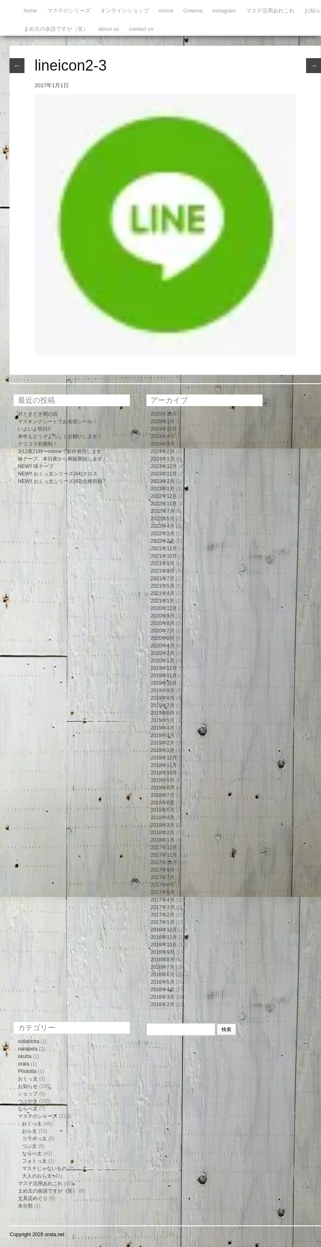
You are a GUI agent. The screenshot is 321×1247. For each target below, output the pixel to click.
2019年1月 (162, 750)
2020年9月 (162, 616)
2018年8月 (162, 788)
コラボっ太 (34, 1139)
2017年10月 (164, 862)
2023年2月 (162, 481)
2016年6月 (162, 975)
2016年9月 (162, 952)
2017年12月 (164, 847)
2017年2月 (162, 915)
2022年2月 (162, 541)
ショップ (28, 1094)
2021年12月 (164, 548)
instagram (224, 10)
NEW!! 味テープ (36, 466)
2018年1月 (162, 840)
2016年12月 (164, 930)
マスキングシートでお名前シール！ (57, 421)
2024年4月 (162, 436)
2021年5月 (162, 586)
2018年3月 (162, 825)
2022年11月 (164, 504)
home (30, 10)
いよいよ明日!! (34, 429)
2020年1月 (162, 661)
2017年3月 (162, 907)
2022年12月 (164, 496)
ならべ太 (28, 1109)
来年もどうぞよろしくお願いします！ (60, 436)
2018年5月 (162, 810)
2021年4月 (162, 593)
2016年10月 (164, 945)
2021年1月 (162, 601)
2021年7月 (162, 578)
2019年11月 (164, 676)
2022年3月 (162, 534)
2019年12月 (164, 668)
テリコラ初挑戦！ (38, 444)
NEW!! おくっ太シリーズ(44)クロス (57, 474)
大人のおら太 (37, 1176)
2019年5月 (162, 720)
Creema (192, 10)
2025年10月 (164, 414)
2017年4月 (162, 900)
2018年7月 (162, 795)
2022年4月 (162, 526)
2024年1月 (162, 459)
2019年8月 (162, 698)
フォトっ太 (34, 1161)
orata (23, 1064)
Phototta (27, 1071)
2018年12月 (164, 758)
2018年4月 (162, 818)
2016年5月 (162, 982)
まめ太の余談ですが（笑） (56, 29)
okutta (25, 1056)
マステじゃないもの (44, 1168)
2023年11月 (164, 474)
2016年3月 (162, 997)
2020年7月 (162, 631)
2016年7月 (162, 967)
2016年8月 (162, 960)
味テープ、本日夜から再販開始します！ (62, 459)
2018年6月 (162, 803)
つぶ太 (29, 1146)
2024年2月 (162, 451)
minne (166, 10)
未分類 (25, 1206)
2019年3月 (162, 735)
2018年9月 (162, 780)
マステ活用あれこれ (270, 10)
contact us (141, 29)
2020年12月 (164, 608)
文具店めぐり (33, 1198)
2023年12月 (164, 466)
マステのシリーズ (68, 10)
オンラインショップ (124, 10)
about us (108, 29)
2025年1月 (162, 421)
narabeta (27, 1049)
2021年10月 (164, 556)
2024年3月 (162, 444)
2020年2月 (162, 653)
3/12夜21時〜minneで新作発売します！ (62, 451)
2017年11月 (164, 855)
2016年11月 (164, 937)
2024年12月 (164, 429)
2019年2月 (162, 743)
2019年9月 (162, 690)
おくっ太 (28, 1079)
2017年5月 (162, 892)
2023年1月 (162, 489)
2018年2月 (162, 832)
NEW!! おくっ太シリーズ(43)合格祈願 (60, 481)
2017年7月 (162, 877)
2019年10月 (164, 683)
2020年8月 (162, 623)
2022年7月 (162, 511)
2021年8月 (162, 571)
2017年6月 (162, 885)
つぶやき (28, 1101)
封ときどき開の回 (38, 414)
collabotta (28, 1041)
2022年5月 (162, 519)
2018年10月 (164, 773)
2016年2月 (162, 1004)
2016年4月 (162, 989)
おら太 (29, 1131)
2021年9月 (162, 563)
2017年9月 (162, 870)
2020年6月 (162, 638)
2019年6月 (162, 713)
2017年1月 (162, 922)
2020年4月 (162, 646)
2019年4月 (162, 728)
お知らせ (28, 1086)
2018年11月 (164, 765)
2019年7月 (162, 705)
